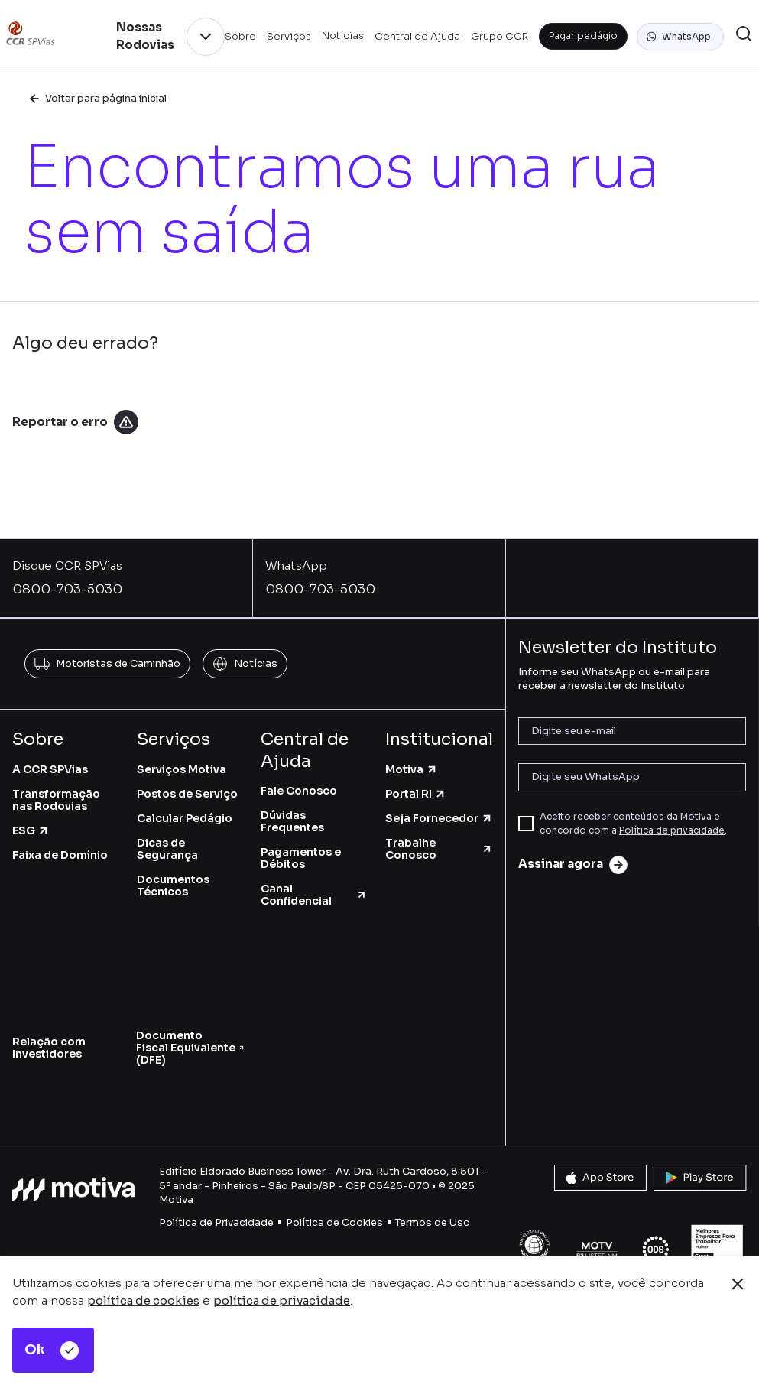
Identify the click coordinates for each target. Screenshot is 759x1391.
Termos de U (426, 1222)
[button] (680, 36)
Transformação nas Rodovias (56, 800)
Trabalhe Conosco (439, 849)
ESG (31, 830)
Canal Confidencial (314, 894)
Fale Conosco (299, 791)
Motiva (411, 769)
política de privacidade (281, 1300)
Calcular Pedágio (184, 818)
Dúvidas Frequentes (292, 821)
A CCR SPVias (50, 769)
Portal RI (415, 794)
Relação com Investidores (49, 1047)
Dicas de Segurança (167, 849)
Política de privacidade (672, 830)
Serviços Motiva (181, 769)
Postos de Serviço (187, 794)
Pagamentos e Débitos (301, 858)
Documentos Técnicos (173, 885)
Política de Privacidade (216, 1222)
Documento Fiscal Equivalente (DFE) (190, 1047)
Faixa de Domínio (60, 855)
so (463, 1222)
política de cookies (143, 1300)
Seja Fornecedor (439, 818)
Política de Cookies (334, 1222)
